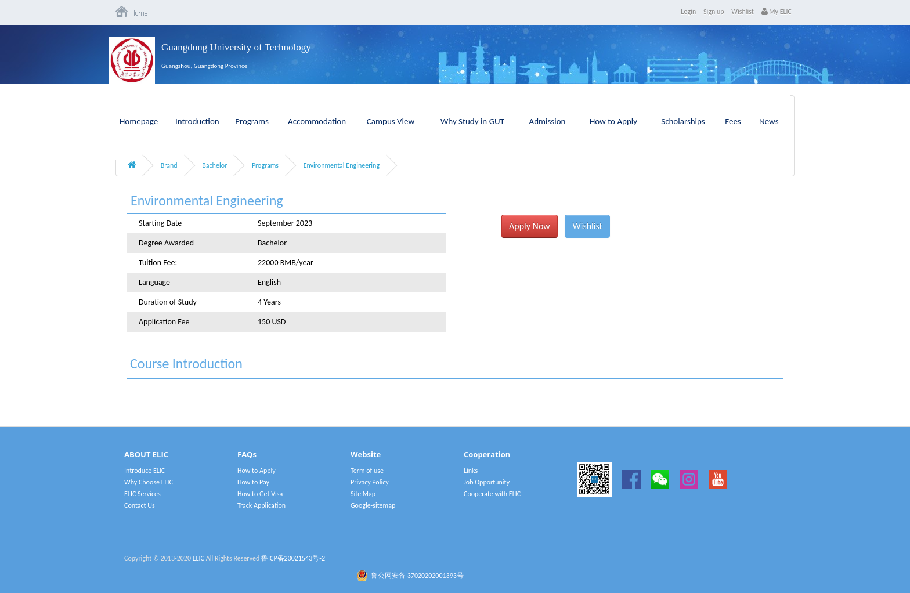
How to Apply (613, 121)
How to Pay (253, 482)
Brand (169, 165)
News (769, 121)
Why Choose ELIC (148, 482)
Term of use (367, 471)
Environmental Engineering (342, 165)
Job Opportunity (487, 482)
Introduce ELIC (144, 471)
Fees (733, 121)
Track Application (261, 505)
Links (471, 471)
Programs (252, 121)
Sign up (713, 12)
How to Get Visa (260, 494)
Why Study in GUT (472, 121)
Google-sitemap (373, 505)
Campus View (390, 121)
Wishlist (742, 12)
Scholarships (683, 121)
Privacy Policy (370, 482)
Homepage (139, 121)
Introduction (197, 121)
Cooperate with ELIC (492, 494)
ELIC (198, 558)
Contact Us (139, 505)
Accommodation (317, 121)
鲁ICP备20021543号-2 (293, 558)
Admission (547, 121)
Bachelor (214, 165)
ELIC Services (142, 494)
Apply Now (529, 226)
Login (688, 12)
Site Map (363, 494)
